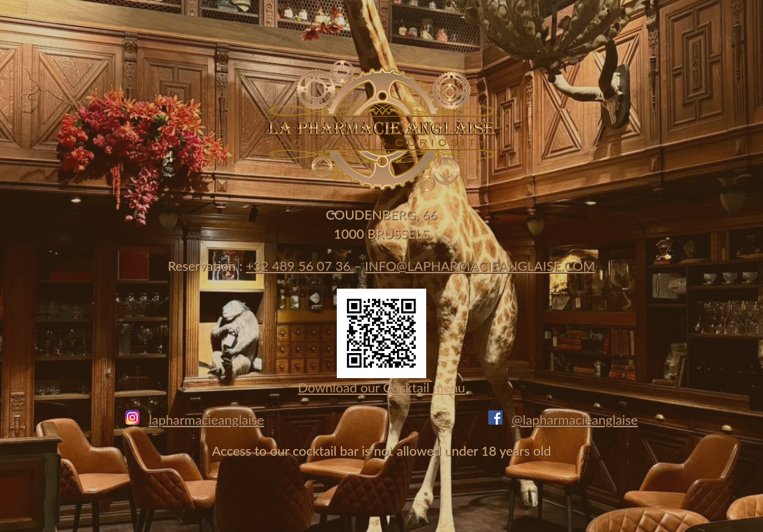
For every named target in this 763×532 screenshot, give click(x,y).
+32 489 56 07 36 (299, 266)
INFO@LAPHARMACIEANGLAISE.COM (480, 266)
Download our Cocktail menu (382, 387)
